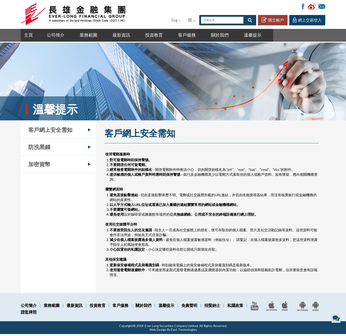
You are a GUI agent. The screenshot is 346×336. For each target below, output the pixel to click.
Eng (176, 20)
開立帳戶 (272, 19)
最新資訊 (107, 36)
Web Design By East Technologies (173, 331)
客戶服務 (163, 36)
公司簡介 (52, 36)
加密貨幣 (39, 166)
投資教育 (135, 36)
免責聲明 (189, 307)
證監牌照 (29, 314)
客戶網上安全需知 (50, 131)
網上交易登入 (307, 19)
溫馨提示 (219, 36)
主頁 (29, 36)
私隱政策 (235, 307)
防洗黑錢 (39, 149)
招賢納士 (212, 307)
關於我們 (191, 36)
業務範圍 (80, 36)
